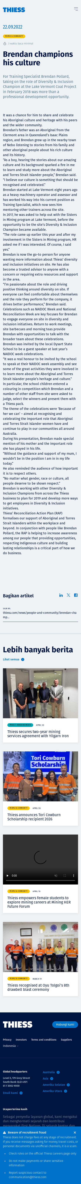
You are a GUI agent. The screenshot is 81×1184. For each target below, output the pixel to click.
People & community (14, 36)
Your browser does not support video (40, 859)
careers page (61, 1153)
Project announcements (20, 725)
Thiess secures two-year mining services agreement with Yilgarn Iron (38, 733)
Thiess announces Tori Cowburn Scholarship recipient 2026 (34, 817)
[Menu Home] (14, 6)
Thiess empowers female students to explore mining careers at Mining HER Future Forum (39, 902)
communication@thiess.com (27, 1177)
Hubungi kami (65, 1024)
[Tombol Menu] (76, 8)
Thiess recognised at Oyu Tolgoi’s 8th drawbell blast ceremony (38, 987)
